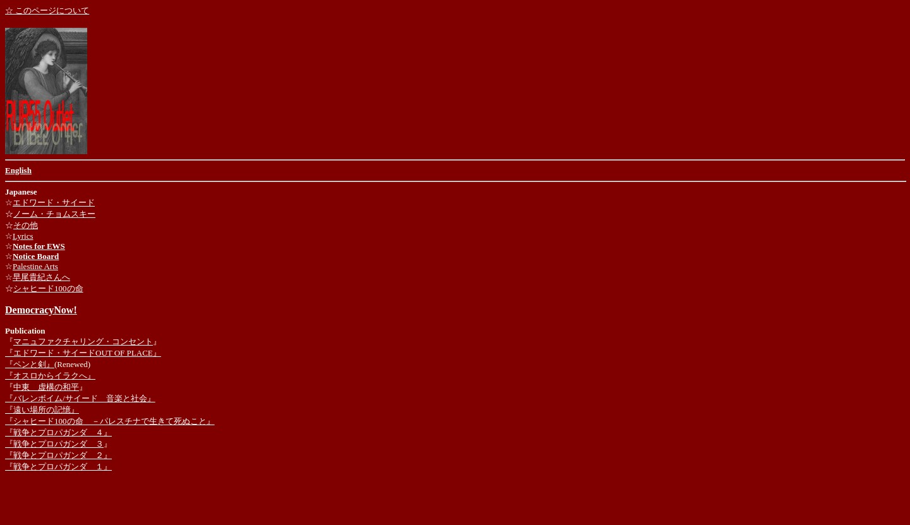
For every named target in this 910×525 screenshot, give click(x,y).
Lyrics (23, 236)
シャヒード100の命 (48, 288)
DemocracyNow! (41, 310)
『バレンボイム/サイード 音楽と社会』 (80, 398)
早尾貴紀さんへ (41, 277)
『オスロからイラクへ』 (50, 375)
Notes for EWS (39, 246)
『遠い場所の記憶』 (42, 409)
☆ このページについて (47, 10)
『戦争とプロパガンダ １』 (58, 466)
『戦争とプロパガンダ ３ (54, 444)
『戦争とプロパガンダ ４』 (58, 432)
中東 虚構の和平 (46, 387)
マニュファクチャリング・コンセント (83, 341)
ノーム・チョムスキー (54, 214)
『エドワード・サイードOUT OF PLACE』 (83, 353)
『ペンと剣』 (29, 364)
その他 (25, 225)
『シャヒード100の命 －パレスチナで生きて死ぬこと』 (110, 421)
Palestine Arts (35, 266)
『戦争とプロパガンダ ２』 (58, 455)
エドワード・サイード (54, 202)
